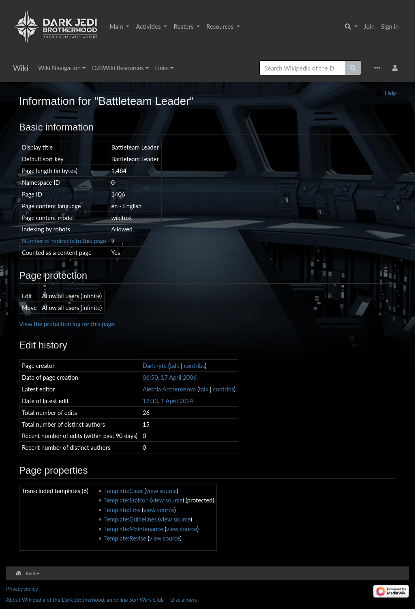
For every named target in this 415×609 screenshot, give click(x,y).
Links (162, 67)
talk (175, 365)
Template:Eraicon (126, 500)
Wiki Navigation (59, 67)
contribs (194, 365)
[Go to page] (353, 67)
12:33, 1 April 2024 (168, 400)
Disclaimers (183, 599)
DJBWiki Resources (118, 67)
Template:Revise (125, 538)
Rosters (184, 26)
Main (117, 26)
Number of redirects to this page (64, 240)
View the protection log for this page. (67, 323)
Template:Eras (122, 509)
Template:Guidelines (130, 519)
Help (390, 93)
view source (161, 490)
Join (369, 26)
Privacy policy (22, 588)
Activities (149, 26)
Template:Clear (123, 490)
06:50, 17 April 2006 (170, 377)
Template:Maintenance (133, 528)
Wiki (20, 68)
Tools (30, 573)
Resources (220, 26)
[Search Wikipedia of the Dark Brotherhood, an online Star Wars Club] (302, 67)
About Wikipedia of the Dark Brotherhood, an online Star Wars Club (85, 599)
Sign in (390, 26)
